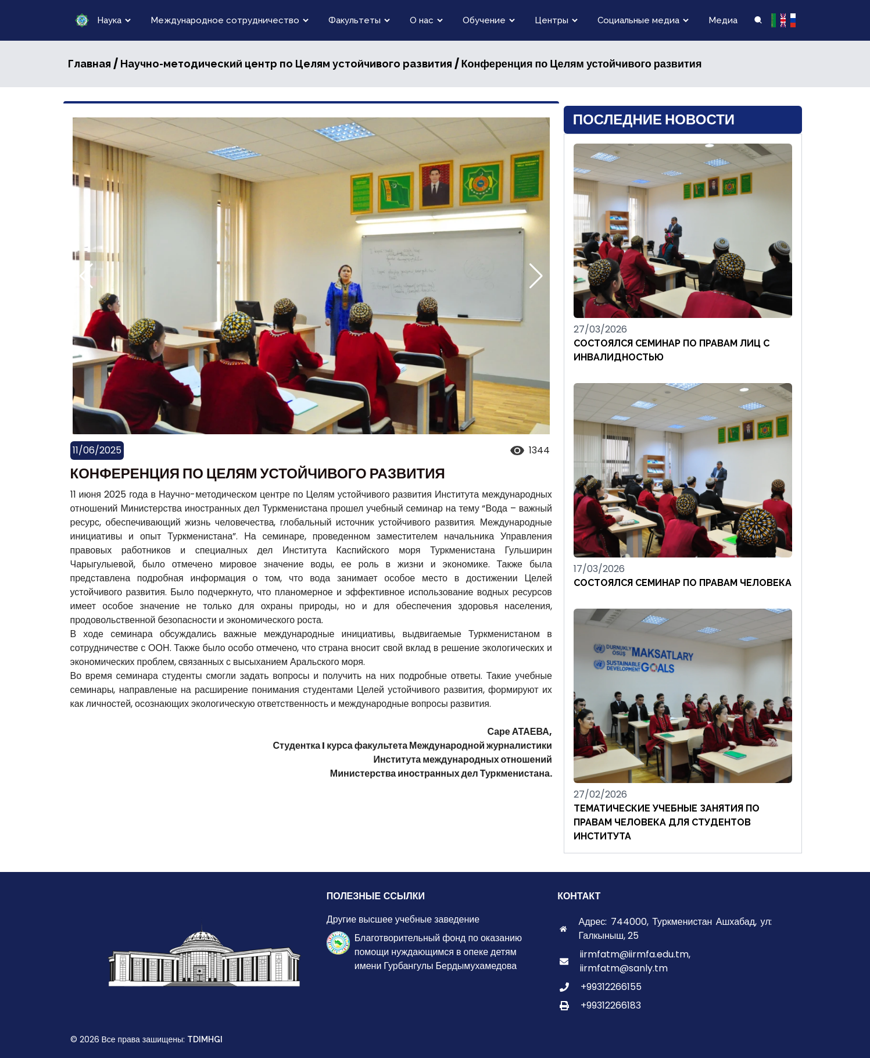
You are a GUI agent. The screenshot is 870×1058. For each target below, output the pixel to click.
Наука (109, 20)
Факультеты (354, 20)
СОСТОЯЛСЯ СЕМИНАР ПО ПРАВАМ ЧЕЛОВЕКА (683, 582)
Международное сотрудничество (225, 20)
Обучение (484, 20)
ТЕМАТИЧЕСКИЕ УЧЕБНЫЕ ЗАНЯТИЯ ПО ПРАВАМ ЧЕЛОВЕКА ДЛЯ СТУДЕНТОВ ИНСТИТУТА (667, 822)
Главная (89, 64)
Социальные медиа (638, 20)
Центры (551, 20)
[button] (536, 276)
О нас (422, 20)
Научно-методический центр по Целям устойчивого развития (286, 64)
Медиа (722, 20)
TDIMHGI (205, 1039)
